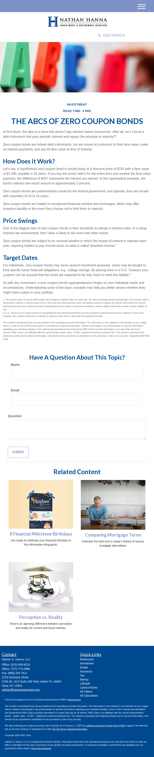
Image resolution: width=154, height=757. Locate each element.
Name (15, 364)
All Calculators (89, 695)
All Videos (86, 691)
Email (15, 390)
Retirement (87, 659)
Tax (82, 675)
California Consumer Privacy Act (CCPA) (105, 725)
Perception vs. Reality (41, 617)
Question (15, 416)
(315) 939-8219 (111, 35)
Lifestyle (85, 683)
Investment (87, 663)
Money (84, 679)
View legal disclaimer (41, 748)
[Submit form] (18, 452)
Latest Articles (88, 687)
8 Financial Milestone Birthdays (41, 534)
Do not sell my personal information (70, 729)
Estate (84, 667)
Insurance (86, 671)
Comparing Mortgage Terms (113, 535)
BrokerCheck (74, 699)
